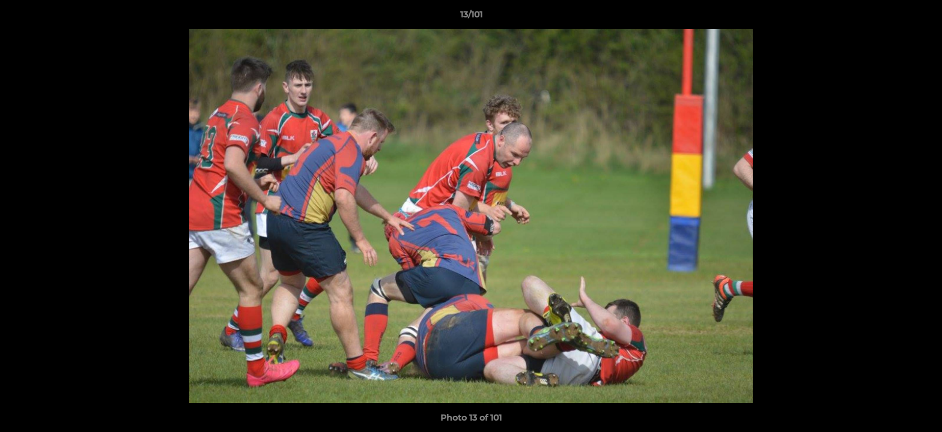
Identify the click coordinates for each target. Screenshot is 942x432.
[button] (920, 17)
